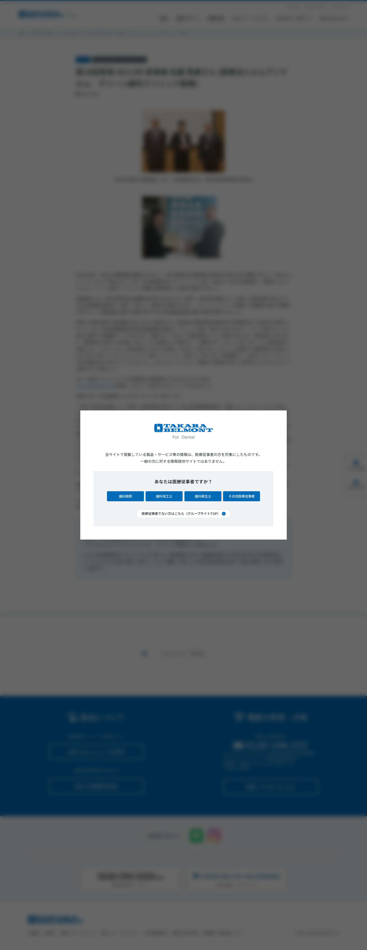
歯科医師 (125, 496)
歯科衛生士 (203, 496)
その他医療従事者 (241, 496)
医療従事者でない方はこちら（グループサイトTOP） (181, 513)
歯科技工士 (164, 496)
